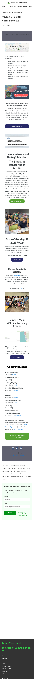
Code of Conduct (7, 669)
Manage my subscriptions (22, 514)
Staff (3, 663)
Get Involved (18, 6)
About (4, 6)
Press (3, 674)
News (30, 6)
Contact (4, 658)
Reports (4, 671)
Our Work (10, 6)
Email (5, 503)
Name (6, 496)
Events (25, 6)
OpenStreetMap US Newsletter (12, 12)
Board (4, 661)
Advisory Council (7, 666)
